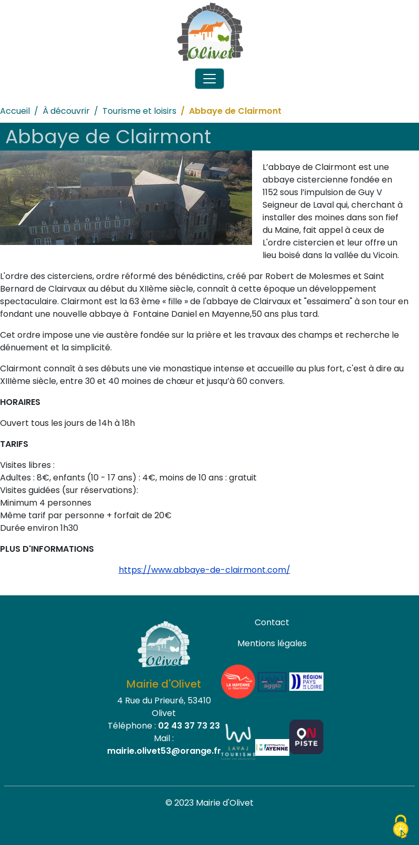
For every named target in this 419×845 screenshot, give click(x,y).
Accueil (15, 111)
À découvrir (66, 111)
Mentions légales (272, 643)
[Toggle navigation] (209, 78)
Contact (272, 622)
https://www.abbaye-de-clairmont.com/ (204, 570)
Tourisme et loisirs (139, 111)
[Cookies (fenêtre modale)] (400, 827)
